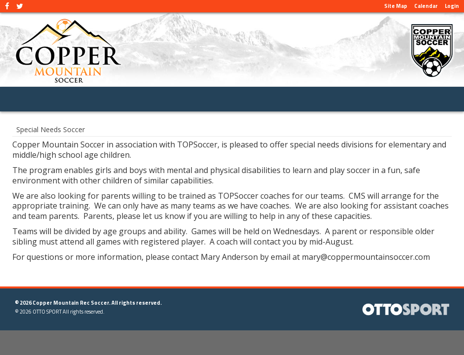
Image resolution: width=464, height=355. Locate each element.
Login (452, 6)
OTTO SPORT (47, 312)
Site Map (395, 6)
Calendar (426, 6)
